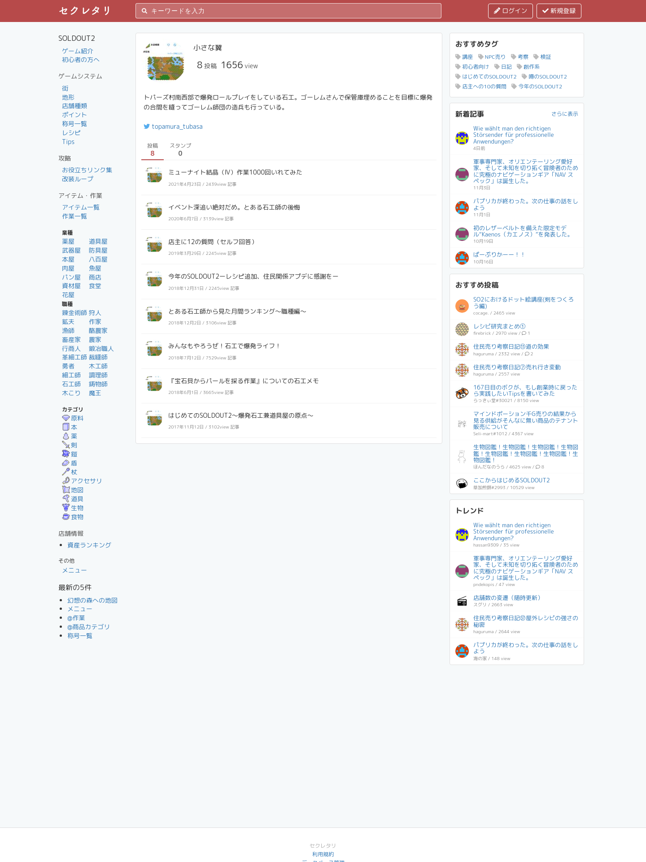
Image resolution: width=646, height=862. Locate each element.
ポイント (74, 114)
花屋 (68, 294)
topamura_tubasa (173, 126)
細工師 (71, 375)
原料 (72, 418)
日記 (503, 66)
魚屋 (95, 268)
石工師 (71, 384)
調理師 (98, 375)
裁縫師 (98, 357)
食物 (72, 516)
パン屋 (71, 277)
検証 (542, 57)
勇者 (68, 366)
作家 (95, 321)
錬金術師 (74, 312)
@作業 (76, 617)
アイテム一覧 (81, 207)
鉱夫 (68, 321)
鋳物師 (98, 384)
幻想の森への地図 (92, 600)
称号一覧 (74, 123)
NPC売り (492, 57)
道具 (72, 498)
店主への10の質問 (480, 86)
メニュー (74, 570)
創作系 (528, 66)
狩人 (95, 312)
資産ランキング (89, 545)
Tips (68, 141)
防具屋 (98, 250)
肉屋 (68, 268)
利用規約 (323, 854)
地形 (68, 97)
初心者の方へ (81, 59)
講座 (464, 57)
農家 (95, 339)
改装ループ (77, 179)
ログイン (510, 10)
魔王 (95, 393)
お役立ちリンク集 (87, 170)
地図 (72, 490)
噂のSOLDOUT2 (544, 76)
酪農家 (98, 330)
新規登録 (559, 10)
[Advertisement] (517, 726)
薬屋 (68, 241)
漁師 (68, 330)
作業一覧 (74, 216)
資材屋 (71, 285)
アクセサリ (82, 481)
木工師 (98, 366)
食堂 (95, 285)
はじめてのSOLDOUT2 (486, 76)
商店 (95, 277)
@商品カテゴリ (88, 626)
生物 (72, 507)
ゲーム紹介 (77, 51)
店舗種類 (74, 105)
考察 (519, 57)
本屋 (68, 259)
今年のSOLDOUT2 (536, 86)
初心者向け (472, 66)
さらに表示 (564, 114)
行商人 (71, 348)
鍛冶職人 (101, 348)
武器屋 (71, 250)
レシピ (71, 132)
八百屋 (98, 259)
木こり (71, 393)
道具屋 (98, 241)
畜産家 (71, 339)
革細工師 (74, 357)
